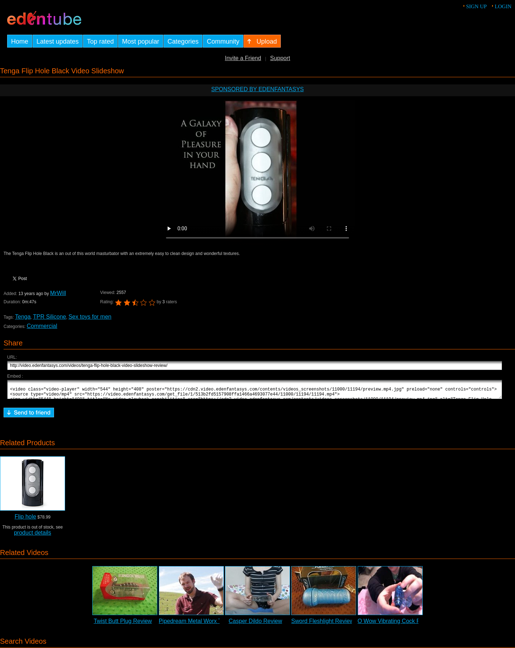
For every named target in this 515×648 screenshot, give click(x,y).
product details (32, 536)
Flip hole (25, 520)
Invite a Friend (243, 58)
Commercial (42, 326)
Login (503, 6)
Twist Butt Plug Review (123, 624)
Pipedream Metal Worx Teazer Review (207, 624)
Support (280, 58)
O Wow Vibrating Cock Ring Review (403, 624)
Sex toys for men (89, 317)
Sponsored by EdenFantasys (257, 89)
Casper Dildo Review (255, 624)
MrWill (58, 293)
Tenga (23, 317)
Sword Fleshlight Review (322, 624)
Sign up (476, 6)
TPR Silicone (49, 317)
